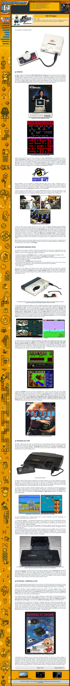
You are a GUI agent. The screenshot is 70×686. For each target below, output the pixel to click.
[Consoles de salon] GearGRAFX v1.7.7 (42, 5)
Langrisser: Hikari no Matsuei (55, 397)
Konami (38, 80)
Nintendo (29, 82)
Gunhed (22, 343)
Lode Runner (30, 188)
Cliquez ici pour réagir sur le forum (52, 681)
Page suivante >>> (59, 667)
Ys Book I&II (32, 396)
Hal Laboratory (44, 80)
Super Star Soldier (48, 315)
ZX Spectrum (29, 165)
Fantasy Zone (18, 311)
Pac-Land (41, 341)
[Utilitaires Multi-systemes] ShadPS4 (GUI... (43, 7)
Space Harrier (27, 311)
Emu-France (52, 1)
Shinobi (26, 343)
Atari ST (24, 524)
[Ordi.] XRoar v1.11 (39, 8)
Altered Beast (46, 394)
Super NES (26, 664)
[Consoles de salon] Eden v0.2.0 (41, 6)
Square (34, 80)
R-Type (42, 309)
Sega (30, 80)
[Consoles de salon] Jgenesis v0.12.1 (42, 4)
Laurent (19, 30)
